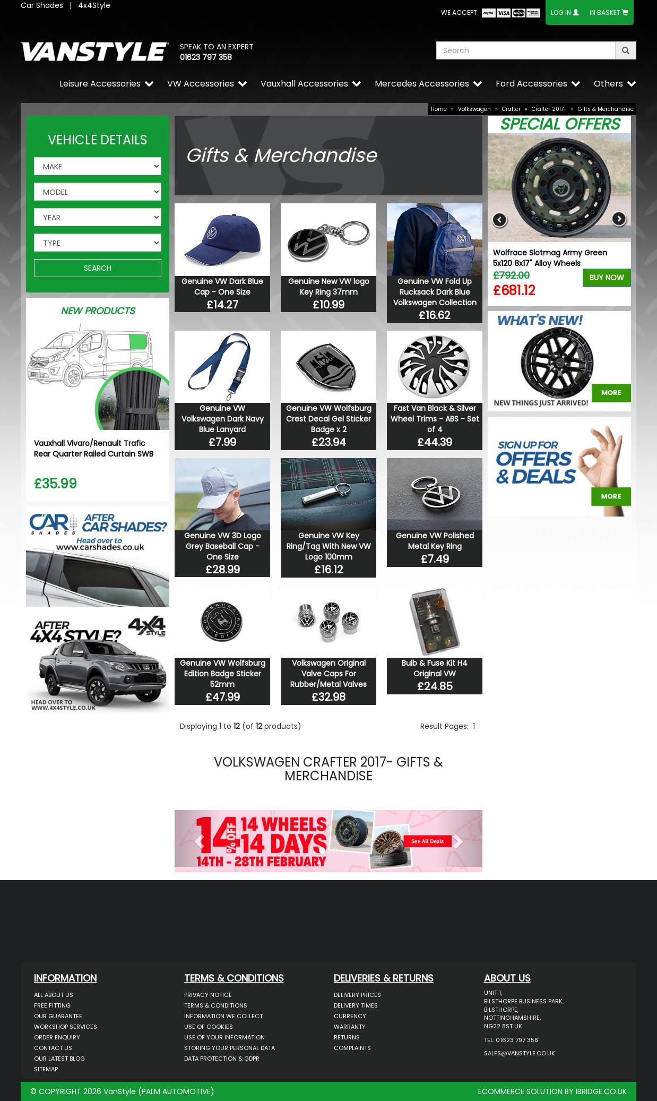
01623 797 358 (206, 57)
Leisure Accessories (100, 84)
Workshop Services (65, 1026)
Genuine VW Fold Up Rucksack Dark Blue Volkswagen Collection (435, 292)
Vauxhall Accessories (304, 84)
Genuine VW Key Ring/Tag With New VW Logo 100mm (329, 546)
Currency (350, 1016)
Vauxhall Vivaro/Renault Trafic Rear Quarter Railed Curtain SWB (93, 448)
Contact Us (53, 1048)
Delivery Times (356, 1005)
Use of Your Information (224, 1037)
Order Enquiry (57, 1037)
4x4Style (94, 5)
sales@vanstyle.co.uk (519, 1053)
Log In (561, 12)
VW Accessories (200, 84)
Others (608, 84)
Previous (499, 219)
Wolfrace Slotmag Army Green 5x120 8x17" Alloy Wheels (550, 258)
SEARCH (97, 268)
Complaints (352, 1048)
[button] (198, 838)
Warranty (350, 1026)
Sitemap (46, 1069)
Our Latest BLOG (59, 1058)
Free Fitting (52, 1005)
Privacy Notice (208, 995)
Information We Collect (223, 1016)
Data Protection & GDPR (222, 1058)
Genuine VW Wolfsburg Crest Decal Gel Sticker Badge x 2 (328, 419)
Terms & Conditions (215, 1005)
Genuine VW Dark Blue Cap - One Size (222, 286)
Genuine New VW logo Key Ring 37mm (328, 286)
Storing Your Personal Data (229, 1048)
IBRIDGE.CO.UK (601, 1091)
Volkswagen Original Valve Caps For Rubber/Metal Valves (328, 674)
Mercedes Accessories (422, 84)
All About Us (53, 995)
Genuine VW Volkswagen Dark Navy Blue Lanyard (222, 419)
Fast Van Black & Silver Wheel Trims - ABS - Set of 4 (435, 419)
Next (619, 219)
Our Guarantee (58, 1016)
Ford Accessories (531, 84)
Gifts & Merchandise (606, 109)
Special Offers (559, 124)
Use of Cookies (208, 1026)
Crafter (511, 109)
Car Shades (42, 5)
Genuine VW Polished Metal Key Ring (435, 541)
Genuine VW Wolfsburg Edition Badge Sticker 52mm (222, 674)
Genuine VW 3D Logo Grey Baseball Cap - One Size (222, 546)
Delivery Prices (357, 995)
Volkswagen (474, 109)
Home (439, 109)
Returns (347, 1037)
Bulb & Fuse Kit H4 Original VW (435, 668)
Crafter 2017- (549, 109)
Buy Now (607, 277)
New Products (97, 310)
